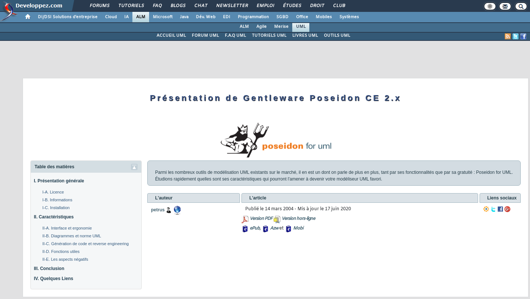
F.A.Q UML (235, 35)
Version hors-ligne (298, 219)
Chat (200, 6)
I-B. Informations (57, 200)
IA (126, 17)
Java (184, 17)
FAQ (157, 6)
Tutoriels (130, 6)
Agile (261, 26)
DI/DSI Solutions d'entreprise (68, 17)
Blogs (177, 6)
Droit (317, 6)
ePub (255, 228)
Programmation (253, 17)
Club (338, 6)
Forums (99, 6)
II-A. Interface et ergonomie (67, 228)
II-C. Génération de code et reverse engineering (85, 243)
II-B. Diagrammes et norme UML (71, 236)
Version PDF (261, 219)
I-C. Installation (55, 207)
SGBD (282, 17)
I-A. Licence (53, 192)
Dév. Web (205, 17)
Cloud (111, 17)
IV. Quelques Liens (53, 278)
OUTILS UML (337, 35)
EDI (226, 17)
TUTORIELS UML (269, 35)
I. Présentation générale (59, 180)
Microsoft (162, 17)
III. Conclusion (49, 268)
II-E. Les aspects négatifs (65, 259)
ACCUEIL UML (171, 35)
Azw (274, 228)
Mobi (298, 228)
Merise (281, 26)
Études (292, 6)
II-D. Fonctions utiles (60, 251)
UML (301, 26)
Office (302, 17)
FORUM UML (205, 35)
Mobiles (324, 17)
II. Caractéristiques (53, 217)
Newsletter (231, 6)
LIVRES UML (305, 35)
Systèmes (349, 17)
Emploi (265, 6)
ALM (140, 17)
